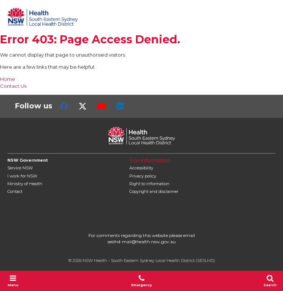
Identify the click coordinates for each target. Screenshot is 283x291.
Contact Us (13, 86)
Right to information (149, 183)
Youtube (101, 106)
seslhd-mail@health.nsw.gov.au (142, 241)
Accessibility (141, 167)
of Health (24, 183)
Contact (14, 191)
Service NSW (20, 167)
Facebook (64, 106)
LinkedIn (119, 106)
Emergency (141, 280)
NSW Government (27, 160)
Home (7, 79)
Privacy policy (142, 176)
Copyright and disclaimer (153, 191)
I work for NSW (22, 176)
